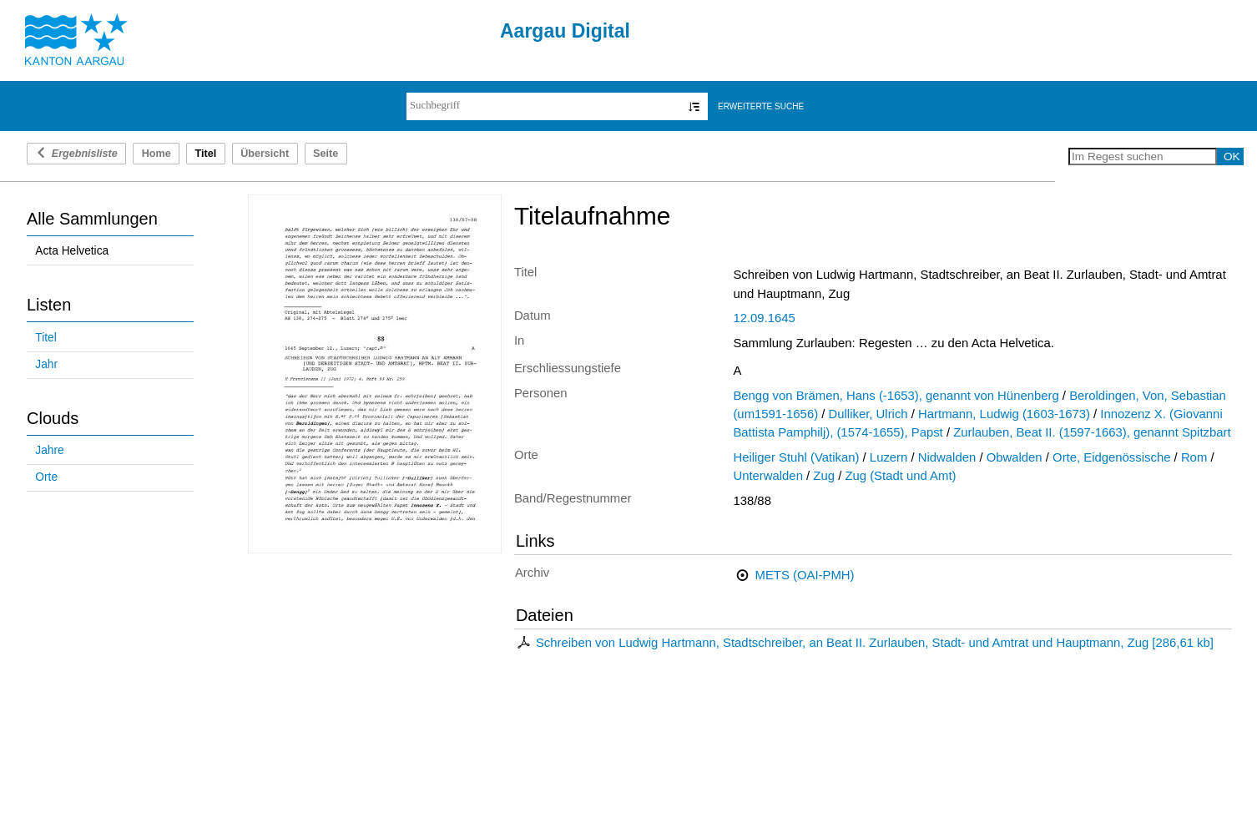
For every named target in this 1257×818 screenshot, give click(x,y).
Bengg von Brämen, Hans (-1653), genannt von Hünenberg (895, 395)
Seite (325, 153)
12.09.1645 (764, 318)
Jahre (49, 450)
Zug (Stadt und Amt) (900, 475)
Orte (46, 477)
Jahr (46, 364)
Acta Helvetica (72, 251)
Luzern (888, 457)
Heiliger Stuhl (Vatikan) (796, 457)
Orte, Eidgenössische (1111, 457)
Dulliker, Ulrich (868, 414)
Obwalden (1014, 457)
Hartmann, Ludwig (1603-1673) (1004, 414)
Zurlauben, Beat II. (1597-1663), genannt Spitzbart (1091, 432)
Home (156, 153)
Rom (1194, 457)
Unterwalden (768, 475)
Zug (824, 475)
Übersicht (264, 153)
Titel (45, 337)
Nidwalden (947, 457)
